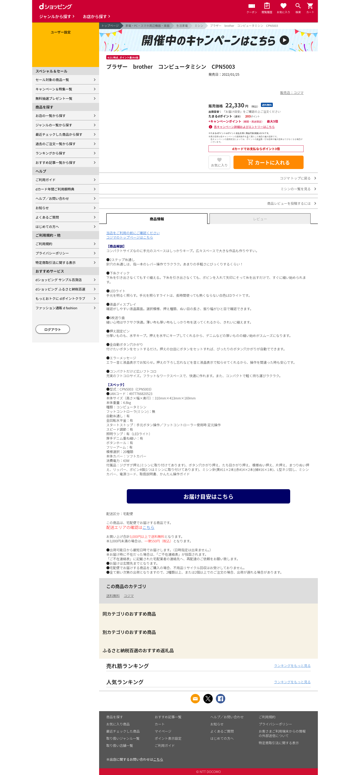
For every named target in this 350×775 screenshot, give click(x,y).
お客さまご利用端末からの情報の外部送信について (282, 733)
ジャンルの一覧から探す (53, 125)
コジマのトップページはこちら (129, 237)
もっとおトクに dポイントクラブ (60, 298)
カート (160, 724)
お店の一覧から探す (50, 115)
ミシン (198, 25)
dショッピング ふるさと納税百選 (60, 289)
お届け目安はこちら (208, 496)
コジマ (129, 595)
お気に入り (219, 165)
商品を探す (114, 716)
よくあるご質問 (47, 217)
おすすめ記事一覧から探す (55, 162)
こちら (148, 527)
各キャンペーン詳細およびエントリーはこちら (244, 127)
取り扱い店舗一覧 (119, 745)
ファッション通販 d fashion (56, 307)
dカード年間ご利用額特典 (54, 189)
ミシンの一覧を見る (296, 188)
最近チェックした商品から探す (58, 134)
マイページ (163, 731)
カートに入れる (268, 162)
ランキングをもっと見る (292, 665)
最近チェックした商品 (123, 731)
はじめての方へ (47, 226)
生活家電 (182, 25)
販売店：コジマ (292, 92)
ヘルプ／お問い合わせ (52, 198)
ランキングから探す (50, 153)
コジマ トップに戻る (295, 178)
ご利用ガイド (45, 179)
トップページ (110, 25)
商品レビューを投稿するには (289, 203)
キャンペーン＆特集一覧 (53, 89)
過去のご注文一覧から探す (55, 143)
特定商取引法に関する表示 (55, 262)
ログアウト (52, 329)
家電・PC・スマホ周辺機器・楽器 (147, 25)
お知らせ (42, 207)
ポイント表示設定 (168, 738)
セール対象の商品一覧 (52, 79)
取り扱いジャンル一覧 (123, 738)
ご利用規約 (43, 243)
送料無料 (113, 595)
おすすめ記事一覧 (168, 716)
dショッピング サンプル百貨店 (58, 279)
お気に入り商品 (118, 724)
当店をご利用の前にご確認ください (133, 232)
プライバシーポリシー (52, 253)
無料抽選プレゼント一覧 (53, 98)
